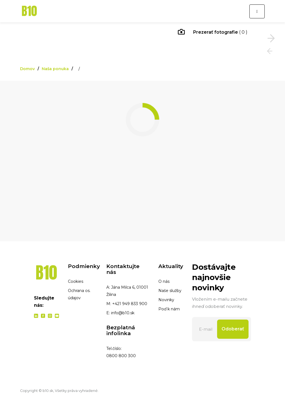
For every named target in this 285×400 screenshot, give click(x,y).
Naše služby (169, 290)
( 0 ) (212, 33)
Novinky (166, 299)
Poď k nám (169, 308)
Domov (27, 68)
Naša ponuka (55, 68)
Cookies (75, 281)
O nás (163, 281)
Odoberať (233, 329)
